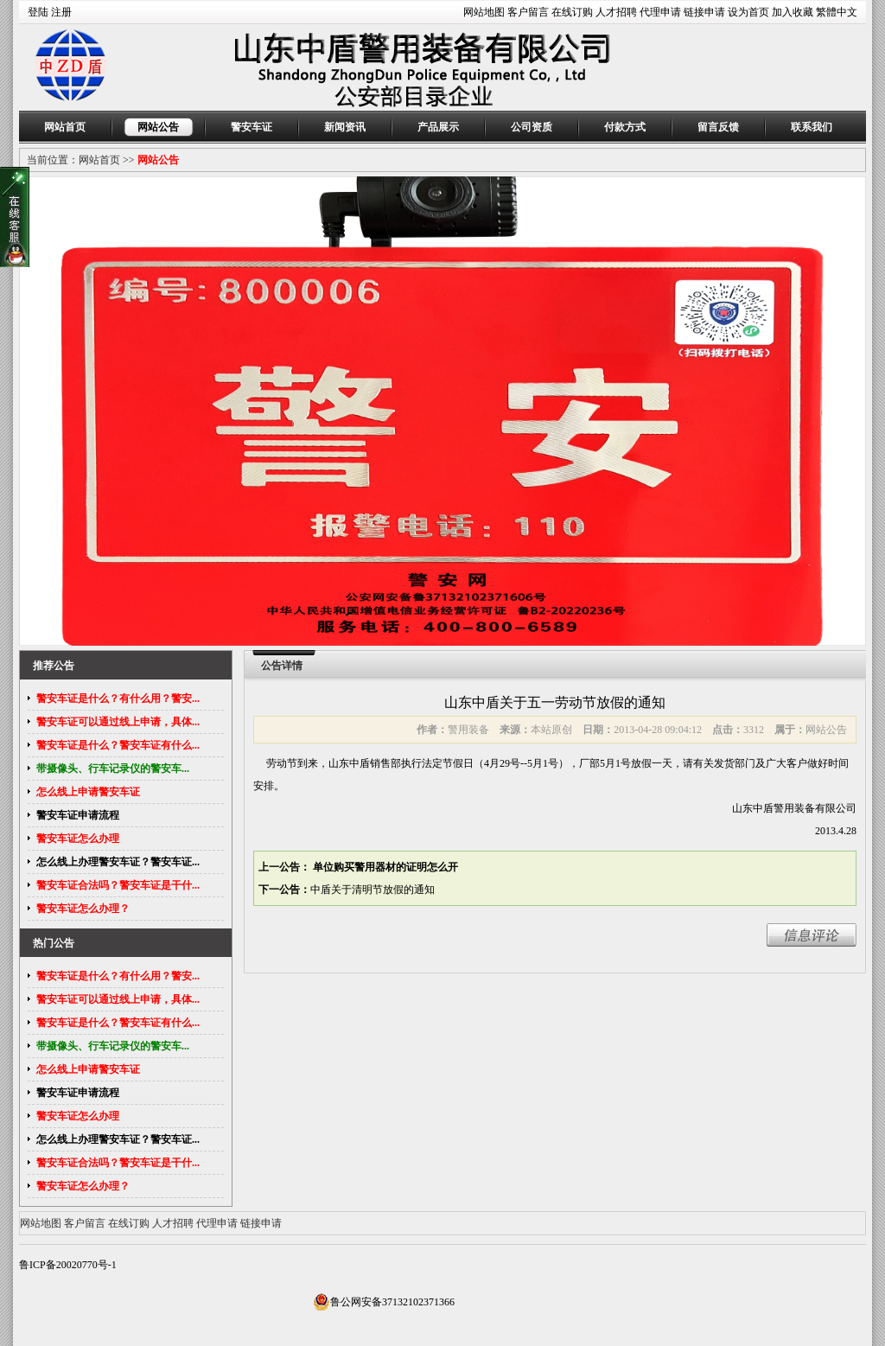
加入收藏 (792, 12)
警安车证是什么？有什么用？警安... (118, 698)
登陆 (38, 12)
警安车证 (251, 127)
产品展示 (438, 127)
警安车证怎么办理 (77, 838)
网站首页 (65, 127)
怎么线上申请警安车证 (88, 792)
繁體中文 (836, 12)
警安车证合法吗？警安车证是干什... (118, 885)
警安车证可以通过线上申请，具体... (118, 722)
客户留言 (528, 12)
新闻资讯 (345, 127)
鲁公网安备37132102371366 (384, 1302)
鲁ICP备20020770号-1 (68, 1265)
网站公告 (158, 127)
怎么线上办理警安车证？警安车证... (118, 862)
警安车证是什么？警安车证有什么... (118, 745)
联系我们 (811, 127)
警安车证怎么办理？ (83, 909)
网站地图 (484, 12)
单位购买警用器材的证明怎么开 (384, 867)
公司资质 (531, 127)
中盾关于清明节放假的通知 (372, 890)
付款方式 (625, 127)
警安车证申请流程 (77, 815)
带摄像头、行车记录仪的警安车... (112, 768)
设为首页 (748, 12)
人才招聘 (616, 12)
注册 (61, 12)
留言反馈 (718, 127)
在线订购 (572, 12)
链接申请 (704, 12)
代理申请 (660, 12)
